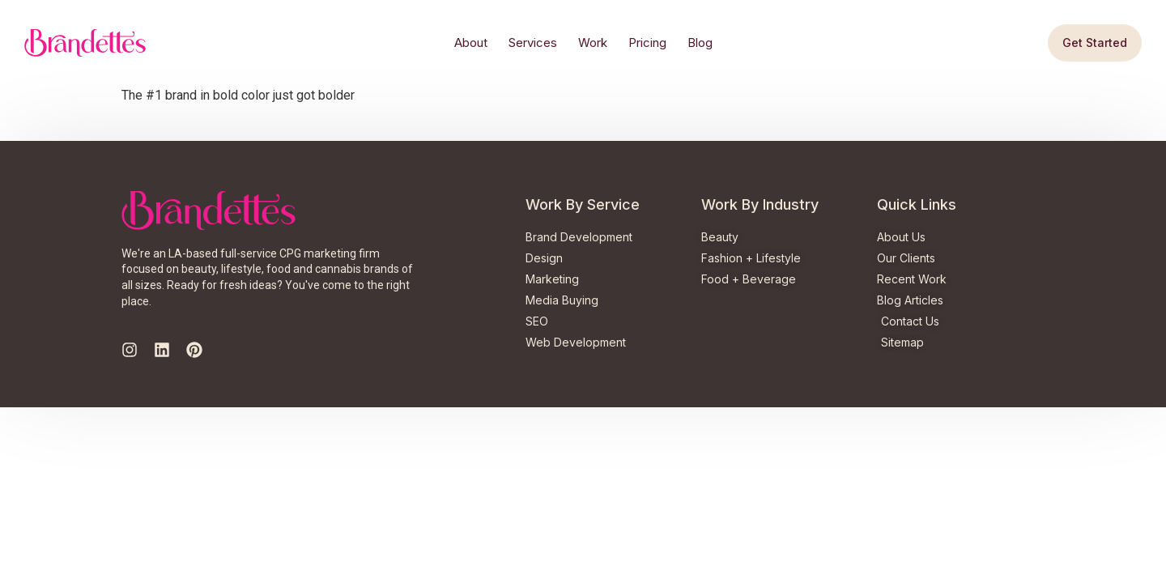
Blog (700, 42)
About (470, 42)
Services (533, 42)
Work (592, 42)
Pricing (647, 42)
